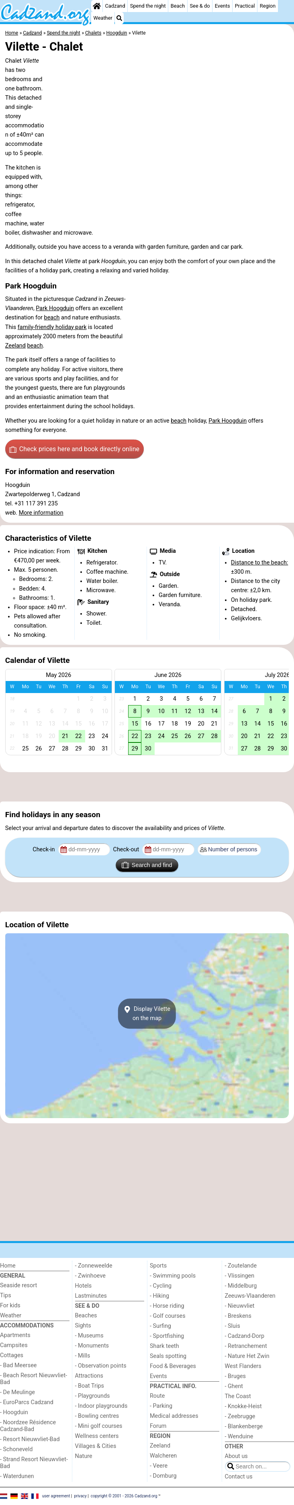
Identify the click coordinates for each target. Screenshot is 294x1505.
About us (236, 1456)
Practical (245, 6)
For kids (10, 1305)
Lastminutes (91, 1295)
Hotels (83, 1285)
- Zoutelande (241, 1265)
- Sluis (232, 1326)
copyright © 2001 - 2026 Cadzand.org (124, 1496)
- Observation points (101, 1365)
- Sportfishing (167, 1336)
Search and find (147, 865)
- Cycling (161, 1285)
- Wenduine (239, 1436)
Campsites (14, 1345)
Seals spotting (168, 1356)
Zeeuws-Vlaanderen (250, 1295)
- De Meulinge (17, 1392)
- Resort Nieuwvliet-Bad (30, 1439)
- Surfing (160, 1326)
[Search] (119, 18)
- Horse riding (167, 1306)
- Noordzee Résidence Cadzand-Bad (28, 1426)
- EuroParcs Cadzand (26, 1402)
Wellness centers (97, 1436)
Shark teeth (164, 1346)
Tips (5, 1295)
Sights (83, 1325)
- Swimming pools (173, 1275)
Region (268, 6)
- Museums (89, 1335)
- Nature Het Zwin (247, 1356)
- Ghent (234, 1386)
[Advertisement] (147, 787)
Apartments (15, 1335)
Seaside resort (18, 1285)
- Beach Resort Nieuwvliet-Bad (33, 1379)
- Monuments (92, 1345)
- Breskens (238, 1316)
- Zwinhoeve (90, 1275)
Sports (158, 1265)
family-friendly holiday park (52, 327)
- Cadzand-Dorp (244, 1336)
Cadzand (115, 6)
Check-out (127, 849)
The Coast (238, 1396)
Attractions (89, 1375)
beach (52, 317)
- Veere (158, 1465)
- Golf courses (168, 1316)
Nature (83, 1456)
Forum (158, 1426)
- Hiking (159, 1295)
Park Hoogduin (55, 308)
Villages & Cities (95, 1446)
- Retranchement (246, 1346)
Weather (103, 18)
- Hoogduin (14, 1412)
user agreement (56, 1496)
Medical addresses (174, 1416)
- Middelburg (241, 1285)
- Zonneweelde (93, 1265)
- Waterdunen (17, 1476)
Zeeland (15, 345)
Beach (178, 6)
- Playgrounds (92, 1396)
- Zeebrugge (240, 1416)
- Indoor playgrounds (101, 1406)
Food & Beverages (173, 1366)
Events (222, 6)
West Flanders (243, 1366)
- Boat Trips (89, 1385)
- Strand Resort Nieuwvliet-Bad (34, 1463)
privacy (80, 1496)
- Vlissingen (240, 1275)
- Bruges (235, 1376)
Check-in (44, 849)
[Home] (96, 6)
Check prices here (74, 449)
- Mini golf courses (98, 1426)
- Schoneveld (16, 1449)
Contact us (239, 1476)
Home (8, 1265)
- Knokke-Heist (243, 1406)
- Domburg (163, 1475)
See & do (200, 6)
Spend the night (148, 6)
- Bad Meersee (18, 1365)
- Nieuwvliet (240, 1306)
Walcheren (163, 1455)
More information (41, 512)
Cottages (11, 1355)
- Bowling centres (97, 1416)
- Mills (82, 1355)
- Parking (161, 1406)
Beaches (86, 1315)
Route (157, 1396)
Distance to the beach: (259, 562)
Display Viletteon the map (147, 1014)
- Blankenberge (244, 1426)
